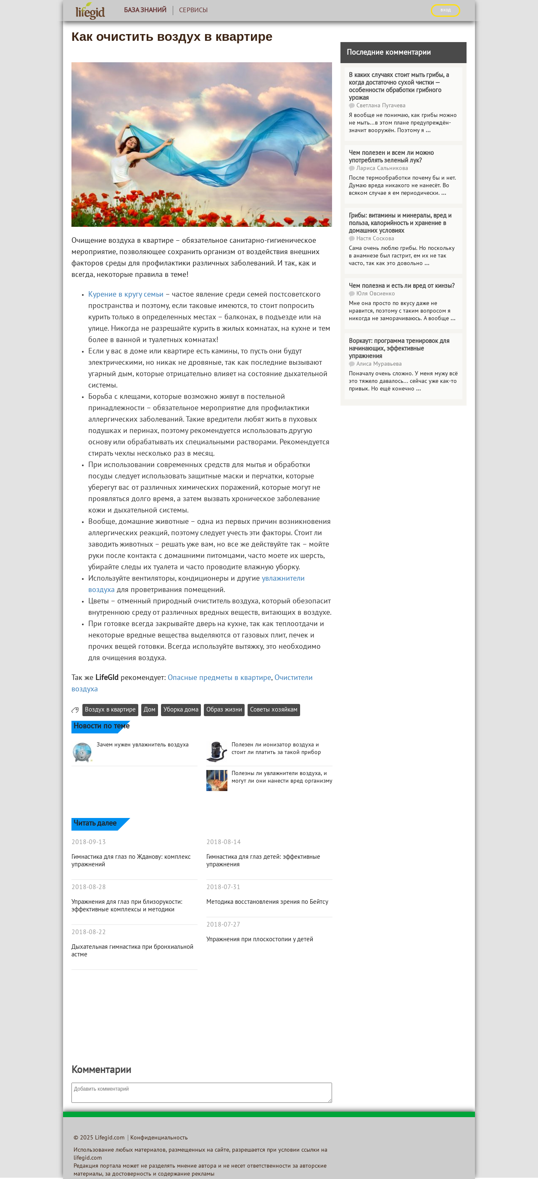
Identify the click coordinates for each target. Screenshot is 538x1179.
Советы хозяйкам (274, 710)
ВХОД (445, 10)
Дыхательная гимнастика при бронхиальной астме (132, 951)
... (428, 130)
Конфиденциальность (159, 1138)
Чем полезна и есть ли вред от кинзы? (402, 286)
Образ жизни (224, 710)
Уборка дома (181, 710)
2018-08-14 (223, 842)
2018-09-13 (88, 842)
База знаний (145, 10)
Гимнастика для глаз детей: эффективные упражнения (263, 861)
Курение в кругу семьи (126, 294)
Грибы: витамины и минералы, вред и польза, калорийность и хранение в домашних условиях (400, 223)
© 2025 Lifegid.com (99, 1138)
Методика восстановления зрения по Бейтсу (267, 902)
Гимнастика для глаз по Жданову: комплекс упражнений (131, 861)
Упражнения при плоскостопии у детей (259, 940)
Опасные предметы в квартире (219, 678)
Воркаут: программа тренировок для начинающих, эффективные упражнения (399, 348)
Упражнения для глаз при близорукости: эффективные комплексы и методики (126, 906)
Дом (150, 710)
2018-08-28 (88, 887)
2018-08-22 (88, 932)
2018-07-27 (223, 925)
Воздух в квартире (110, 710)
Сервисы (193, 10)
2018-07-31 (223, 887)
